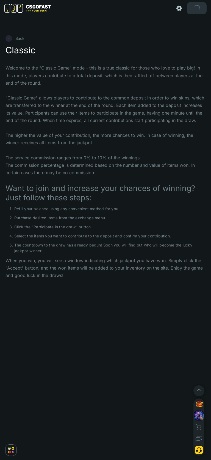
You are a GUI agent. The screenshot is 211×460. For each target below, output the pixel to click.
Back (14, 38)
